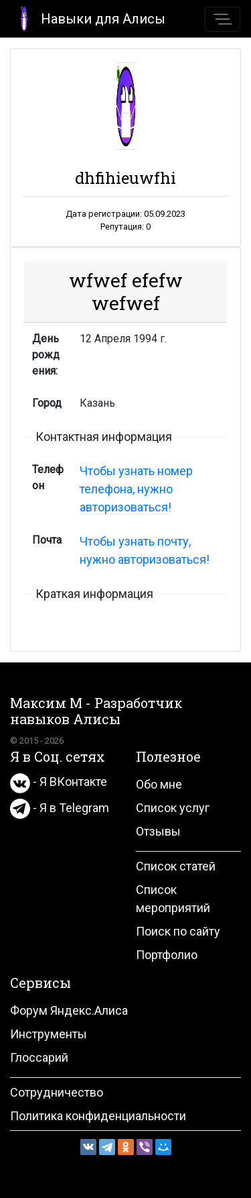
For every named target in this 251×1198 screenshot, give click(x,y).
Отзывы (158, 831)
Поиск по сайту (178, 931)
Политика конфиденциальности (98, 1116)
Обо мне (159, 784)
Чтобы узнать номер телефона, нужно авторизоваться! (136, 489)
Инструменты (48, 1034)
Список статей (176, 866)
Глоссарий (39, 1057)
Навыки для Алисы (88, 18)
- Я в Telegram (59, 808)
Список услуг (173, 808)
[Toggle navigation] (222, 19)
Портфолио (166, 955)
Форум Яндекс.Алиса (69, 1010)
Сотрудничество (56, 1092)
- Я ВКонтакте (58, 782)
